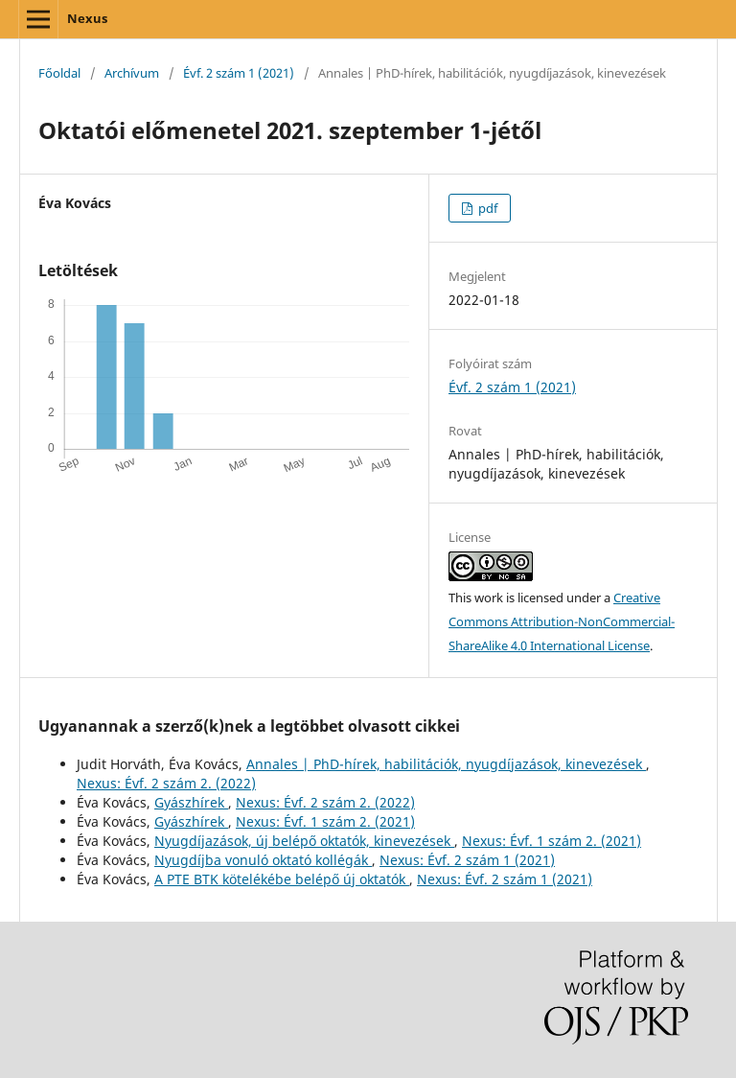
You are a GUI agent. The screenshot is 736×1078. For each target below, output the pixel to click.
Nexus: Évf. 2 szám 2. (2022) (166, 783)
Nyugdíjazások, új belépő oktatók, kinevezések (304, 841)
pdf (486, 208)
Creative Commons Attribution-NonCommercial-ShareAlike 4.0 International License (561, 621)
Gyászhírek (191, 802)
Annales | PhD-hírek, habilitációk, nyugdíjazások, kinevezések (446, 764)
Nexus (87, 18)
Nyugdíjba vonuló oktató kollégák (263, 860)
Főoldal (59, 73)
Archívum (131, 73)
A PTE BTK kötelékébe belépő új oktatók (281, 879)
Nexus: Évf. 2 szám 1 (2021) (467, 860)
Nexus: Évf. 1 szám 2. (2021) (325, 821)
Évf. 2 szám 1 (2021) (238, 73)
